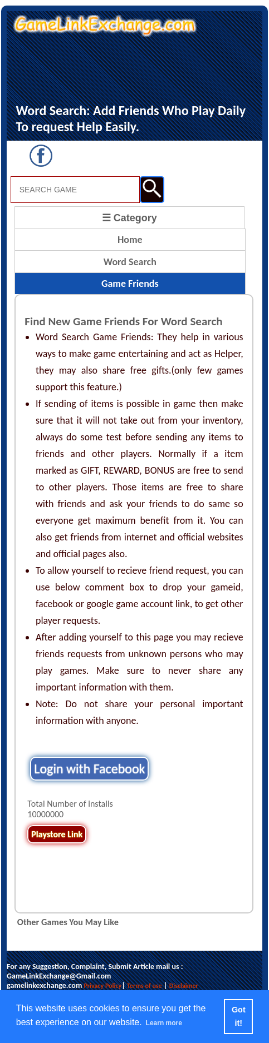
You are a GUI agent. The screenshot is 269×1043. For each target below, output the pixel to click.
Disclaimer (183, 986)
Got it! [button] (239, 1016)
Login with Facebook (89, 769)
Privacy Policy (102, 986)
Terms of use (144, 986)
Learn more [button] (164, 1023)
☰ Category (129, 218)
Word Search (130, 262)
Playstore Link (56, 834)
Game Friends (130, 283)
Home (130, 240)
